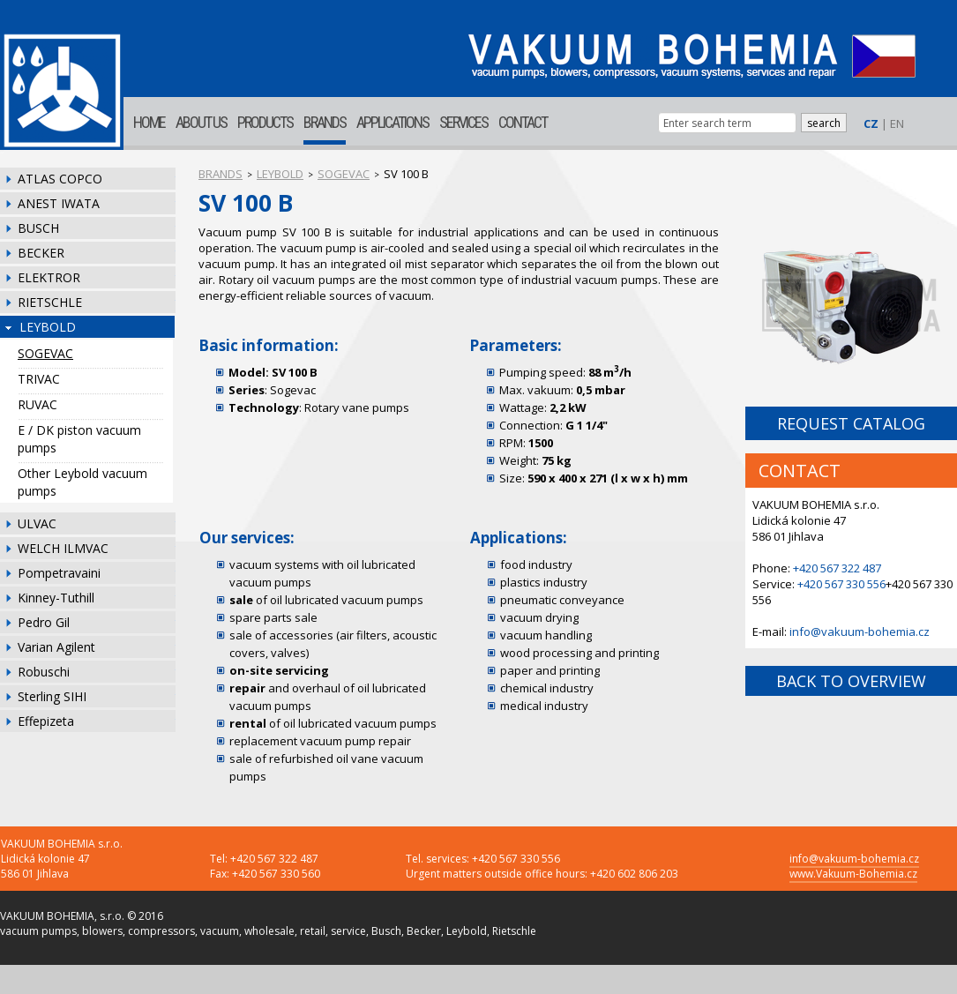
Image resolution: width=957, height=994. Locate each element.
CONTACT (522, 122)
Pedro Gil (44, 622)
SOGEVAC (45, 353)
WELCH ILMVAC (63, 548)
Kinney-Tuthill (56, 597)
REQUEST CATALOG (851, 423)
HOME (149, 122)
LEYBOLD (47, 326)
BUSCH (38, 228)
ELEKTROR (49, 277)
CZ (871, 123)
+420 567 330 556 (841, 584)
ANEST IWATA (59, 203)
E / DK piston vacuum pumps (79, 439)
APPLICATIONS (392, 122)
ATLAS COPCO (60, 178)
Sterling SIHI (52, 696)
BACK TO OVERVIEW (851, 680)
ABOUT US (201, 122)
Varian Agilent (56, 647)
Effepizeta (46, 721)
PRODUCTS (265, 122)
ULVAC (37, 523)
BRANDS (324, 122)
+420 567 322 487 (837, 568)
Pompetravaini (59, 572)
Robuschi (44, 671)
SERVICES (463, 122)
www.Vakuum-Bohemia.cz (853, 873)
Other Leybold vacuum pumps (82, 482)
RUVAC (37, 404)
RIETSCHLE (50, 302)
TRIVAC (39, 378)
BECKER (41, 252)
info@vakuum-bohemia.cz (859, 631)
